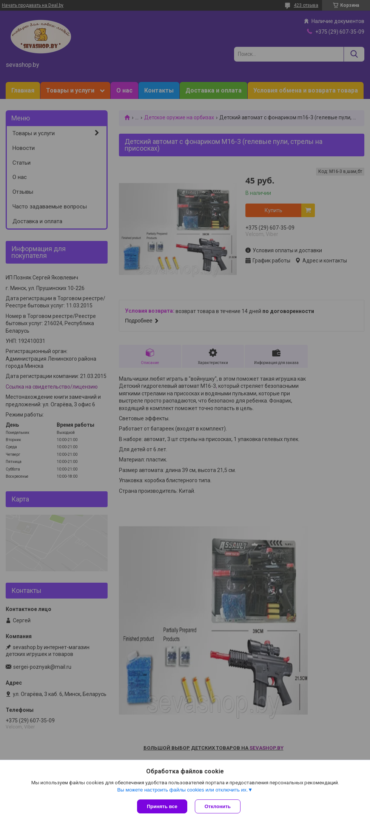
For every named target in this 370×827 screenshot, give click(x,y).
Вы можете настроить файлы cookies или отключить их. (182, 790)
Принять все (162, 806)
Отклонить (218, 806)
